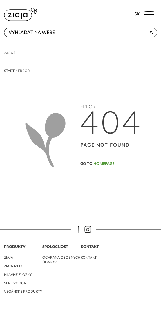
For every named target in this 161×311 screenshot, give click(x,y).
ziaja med (13, 266)
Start (9, 71)
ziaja (8, 257)
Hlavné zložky (18, 274)
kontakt (89, 257)
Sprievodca (15, 283)
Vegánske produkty (23, 291)
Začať (9, 53)
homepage (103, 164)
